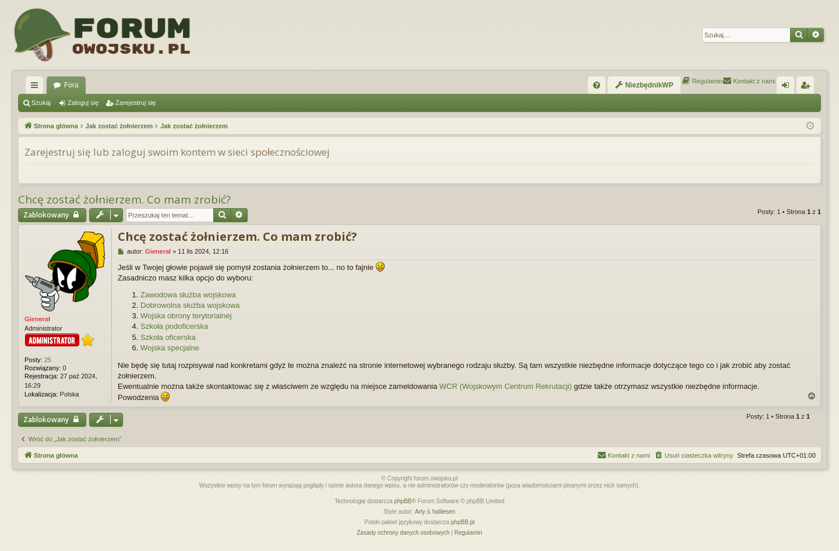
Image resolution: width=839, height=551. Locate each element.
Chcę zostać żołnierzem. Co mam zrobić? (124, 199)
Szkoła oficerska (168, 337)
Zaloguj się (83, 102)
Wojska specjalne (169, 347)
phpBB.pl (463, 522)
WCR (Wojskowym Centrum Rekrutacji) (505, 386)
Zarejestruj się (135, 102)
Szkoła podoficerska (174, 326)
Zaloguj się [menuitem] (788, 87)
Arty (420, 511)
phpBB (403, 501)
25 (47, 359)
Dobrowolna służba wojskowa (190, 305)
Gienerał (37, 318)
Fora (71, 85)
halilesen (443, 511)
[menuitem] (596, 85)
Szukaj (41, 102)
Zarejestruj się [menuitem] (807, 87)
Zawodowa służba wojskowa (188, 294)
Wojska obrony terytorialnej (186, 315)
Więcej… (36, 87)
